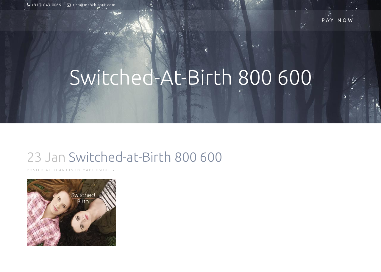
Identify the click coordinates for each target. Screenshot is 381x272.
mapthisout (96, 170)
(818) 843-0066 (46, 5)
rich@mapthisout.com (94, 5)
